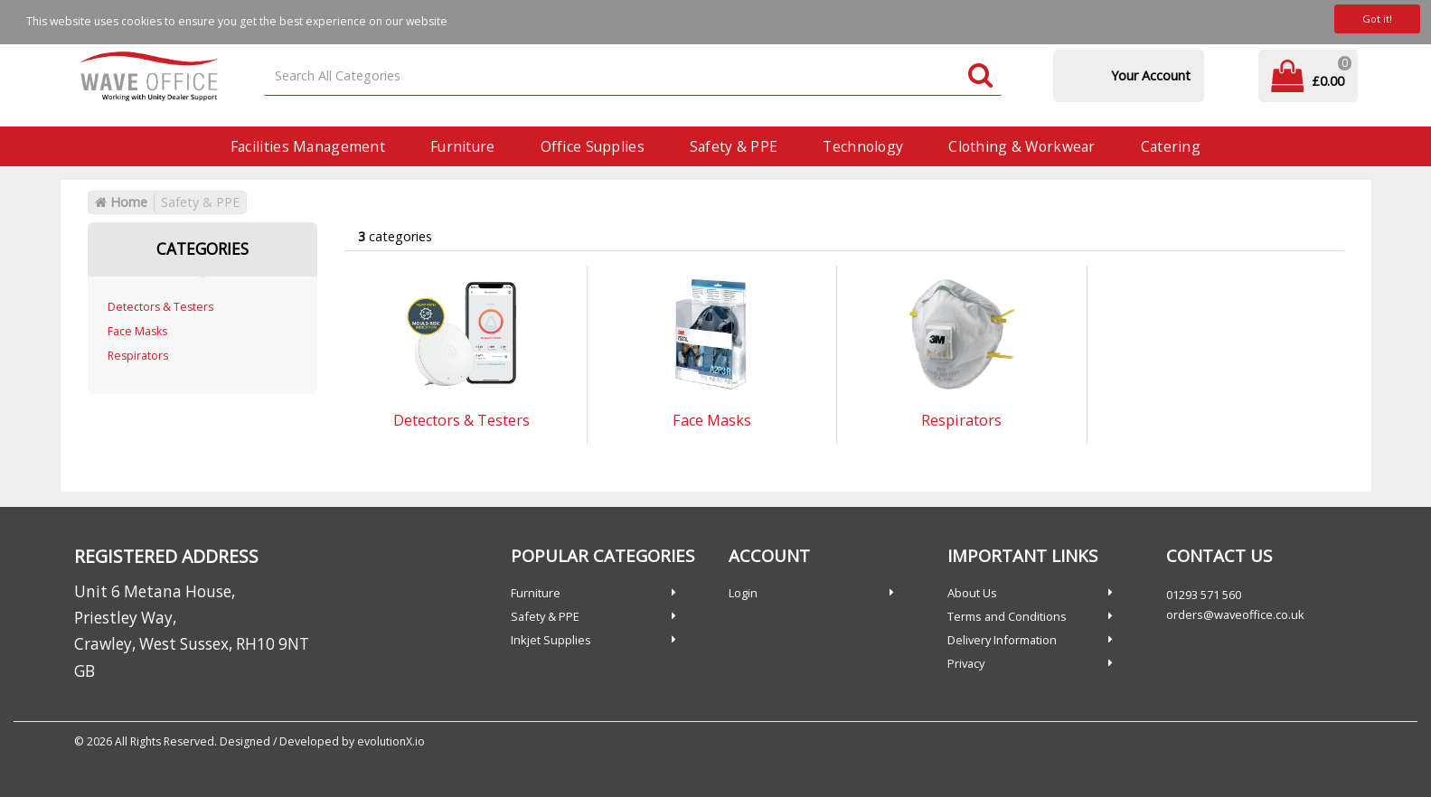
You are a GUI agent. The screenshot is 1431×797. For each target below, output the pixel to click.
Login (743, 593)
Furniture (462, 146)
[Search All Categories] (633, 76)
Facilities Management (308, 146)
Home (121, 202)
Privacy (965, 663)
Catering (1170, 146)
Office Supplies (593, 146)
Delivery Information (1002, 640)
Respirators (138, 355)
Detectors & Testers (160, 306)
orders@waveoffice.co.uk (1235, 614)
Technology (863, 146)
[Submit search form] (980, 76)
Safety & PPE (733, 146)
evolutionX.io (391, 741)
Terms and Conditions (1007, 616)
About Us (972, 593)
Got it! (1377, 18)
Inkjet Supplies (551, 640)
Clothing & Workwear (1021, 146)
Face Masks (137, 331)
